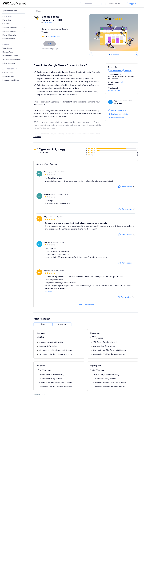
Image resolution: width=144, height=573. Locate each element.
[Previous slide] (91, 54)
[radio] (43, 324)
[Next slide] (136, 54)
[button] (122, 82)
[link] (14, 10)
